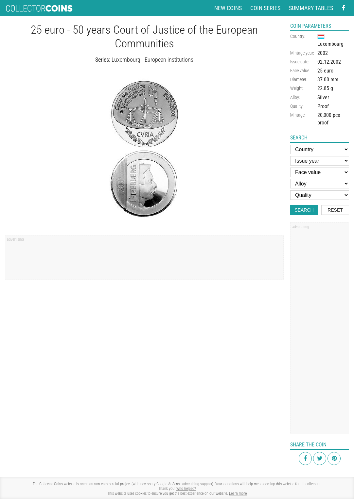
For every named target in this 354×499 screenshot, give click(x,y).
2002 (322, 53)
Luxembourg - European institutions (152, 59)
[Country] (319, 149)
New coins (228, 8)
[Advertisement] (144, 259)
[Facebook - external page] (343, 8)
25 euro (325, 71)
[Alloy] (319, 183)
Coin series (265, 8)
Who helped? (186, 488)
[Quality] (319, 195)
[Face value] (319, 172)
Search (303, 210)
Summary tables (311, 8)
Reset (335, 210)
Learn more (238, 493)
